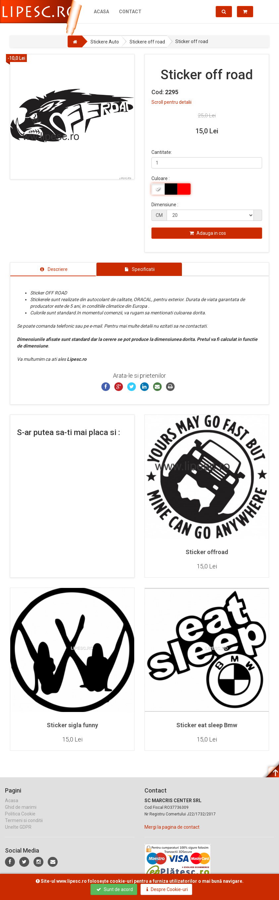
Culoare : (160, 178)
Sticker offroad (207, 551)
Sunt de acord (114, 889)
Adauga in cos (208, 233)
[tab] (53, 269)
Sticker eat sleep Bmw (206, 725)
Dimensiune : (164, 204)
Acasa (101, 11)
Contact (130, 11)
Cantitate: (161, 152)
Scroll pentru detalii (171, 102)
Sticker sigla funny (72, 725)
